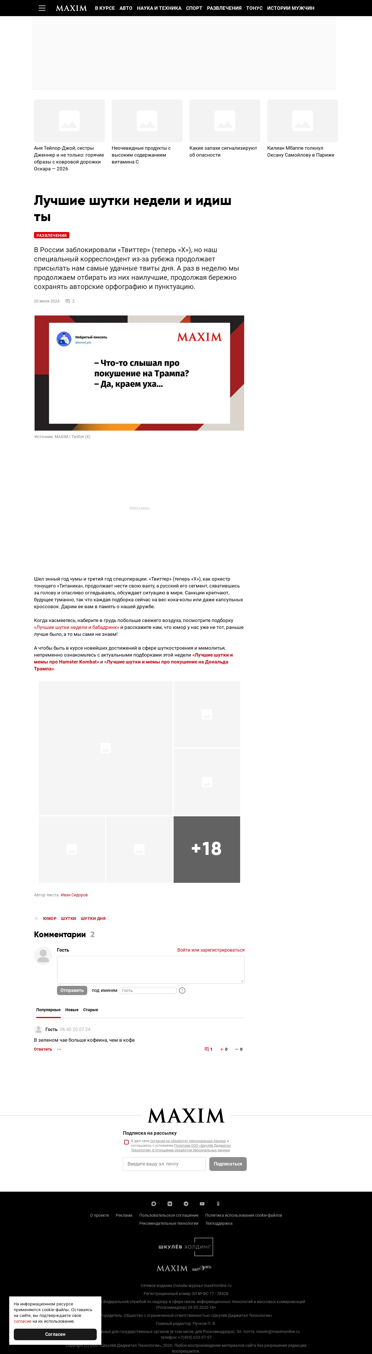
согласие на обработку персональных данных (188, 1142)
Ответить (43, 1050)
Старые (90, 1011)
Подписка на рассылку (150, 1134)
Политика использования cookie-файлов (243, 1216)
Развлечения (224, 8)
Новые (72, 1011)
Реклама (124, 1216)
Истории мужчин (290, 8)
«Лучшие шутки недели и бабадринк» (76, 628)
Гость (51, 1030)
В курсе (105, 8)
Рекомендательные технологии (168, 1224)
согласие (22, 1321)
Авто (125, 8)
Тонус (254, 8)
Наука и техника (159, 8)
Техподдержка (219, 1224)
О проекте (99, 1216)
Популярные (48, 1011)
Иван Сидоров (74, 896)
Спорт (194, 8)
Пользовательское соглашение (168, 1216)
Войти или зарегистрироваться (211, 951)
